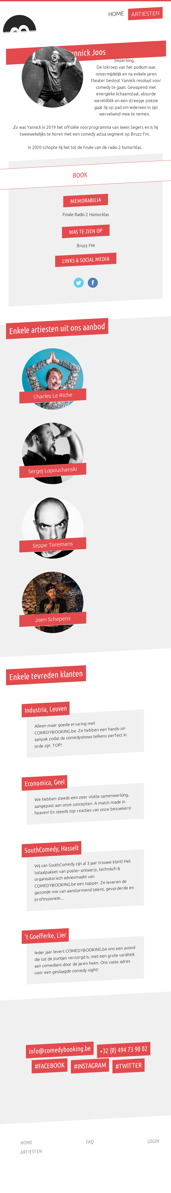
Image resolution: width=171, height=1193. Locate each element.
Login (153, 1141)
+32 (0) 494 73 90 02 (123, 1050)
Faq (90, 1142)
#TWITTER (128, 1065)
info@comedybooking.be (60, 1049)
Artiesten (145, 14)
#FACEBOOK (50, 1065)
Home (116, 13)
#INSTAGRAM (90, 1065)
